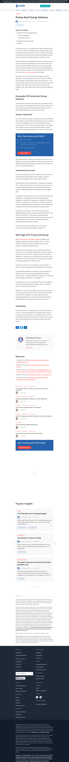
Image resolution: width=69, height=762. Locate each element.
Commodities (31, 10)
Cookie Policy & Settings (21, 711)
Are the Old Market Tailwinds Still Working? (27, 424)
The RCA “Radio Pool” (23, 35)
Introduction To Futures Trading (29, 538)
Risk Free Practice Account (21, 685)
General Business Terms (28, 755)
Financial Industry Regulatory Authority (29, 239)
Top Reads (18, 700)
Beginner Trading (22, 527)
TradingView (38, 652)
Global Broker (18, 652)
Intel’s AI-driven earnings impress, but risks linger (28, 407)
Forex (38, 10)
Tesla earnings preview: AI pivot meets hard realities (29, 433)
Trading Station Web (40, 676)
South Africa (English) (20, 673)
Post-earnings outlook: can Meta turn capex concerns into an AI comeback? (32, 389)
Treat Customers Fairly (20, 717)
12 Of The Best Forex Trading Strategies (31, 514)
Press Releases (19, 661)
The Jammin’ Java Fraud (24, 38)
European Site (24, 758)
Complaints (18, 757)
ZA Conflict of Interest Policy (34, 758)
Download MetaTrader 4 (41, 669)
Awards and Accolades (20, 658)
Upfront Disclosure (45, 732)
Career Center (18, 664)
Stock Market (32, 386)
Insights (17, 10)
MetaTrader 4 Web (39, 678)
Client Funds (18, 667)
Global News (19, 386)
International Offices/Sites (21, 655)
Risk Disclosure (35, 732)
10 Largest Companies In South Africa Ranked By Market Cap (34, 563)
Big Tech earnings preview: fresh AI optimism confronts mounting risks (34, 416)
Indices (51, 10)
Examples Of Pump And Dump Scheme (27, 33)
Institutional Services (20, 705)
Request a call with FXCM (41, 690)
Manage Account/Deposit (21, 691)
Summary (19, 43)
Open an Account (24, 447)
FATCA (29, 757)
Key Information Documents (46, 755)
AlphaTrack (24, 10)
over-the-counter (30, 72)
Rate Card (36, 755)
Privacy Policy (18, 714)
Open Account (45, 6)
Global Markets (44, 10)
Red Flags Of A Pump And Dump (25, 41)
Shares (66, 10)
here (27, 630)
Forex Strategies (32, 527)
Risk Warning (24, 757)
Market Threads (59, 10)
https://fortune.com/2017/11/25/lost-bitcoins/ (39, 374)
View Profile (29, 347)
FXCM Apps (18, 702)
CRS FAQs (33, 757)
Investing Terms (20, 25)
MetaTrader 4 (38, 658)
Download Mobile (39, 667)
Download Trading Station (41, 664)
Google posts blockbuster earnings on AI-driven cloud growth (31, 399)
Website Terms (19, 755)
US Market (25, 386)
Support (37, 688)
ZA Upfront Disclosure (47, 758)
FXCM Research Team (29, 21)
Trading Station (39, 655)
